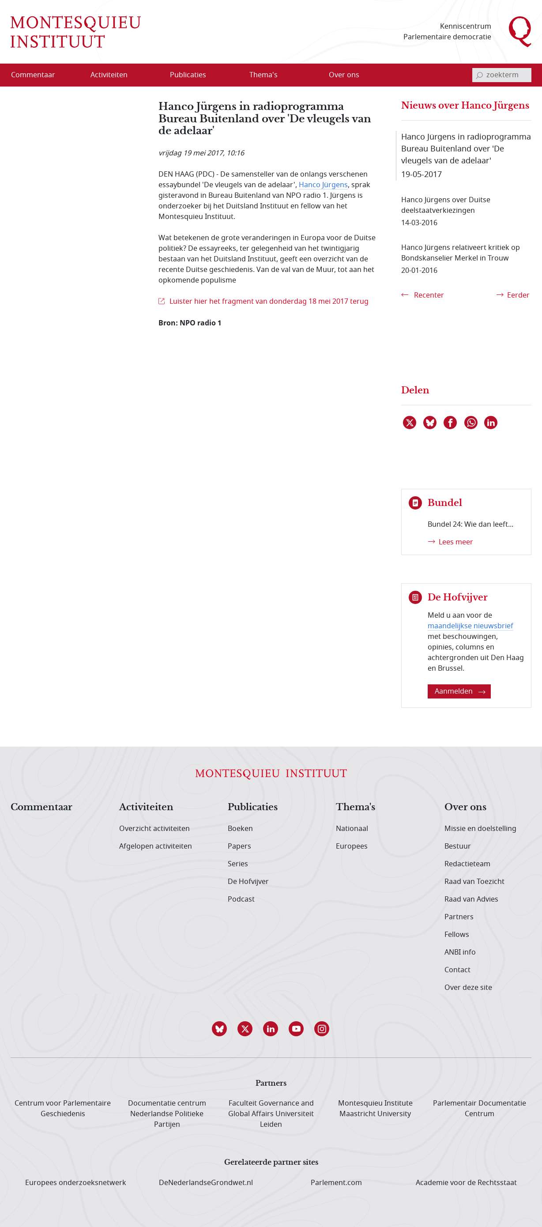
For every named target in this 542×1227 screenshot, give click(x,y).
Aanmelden (460, 691)
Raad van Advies (471, 899)
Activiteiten (146, 807)
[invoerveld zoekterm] (501, 75)
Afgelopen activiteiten (155, 846)
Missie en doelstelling (480, 828)
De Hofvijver (248, 881)
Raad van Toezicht (474, 881)
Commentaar (41, 807)
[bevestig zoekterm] (479, 75)
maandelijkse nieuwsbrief (470, 626)
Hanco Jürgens (323, 185)
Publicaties (253, 807)
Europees (352, 846)
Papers (239, 846)
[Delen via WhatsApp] (471, 422)
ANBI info (460, 952)
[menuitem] (38, 75)
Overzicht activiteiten (154, 828)
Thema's (355, 807)
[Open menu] (137, 75)
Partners (459, 917)
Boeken (240, 828)
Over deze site (468, 987)
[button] (220, 1028)
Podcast (241, 899)
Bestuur (457, 846)
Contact (457, 970)
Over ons (465, 807)
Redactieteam (467, 864)
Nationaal (352, 828)
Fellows (456, 934)
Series (238, 864)
